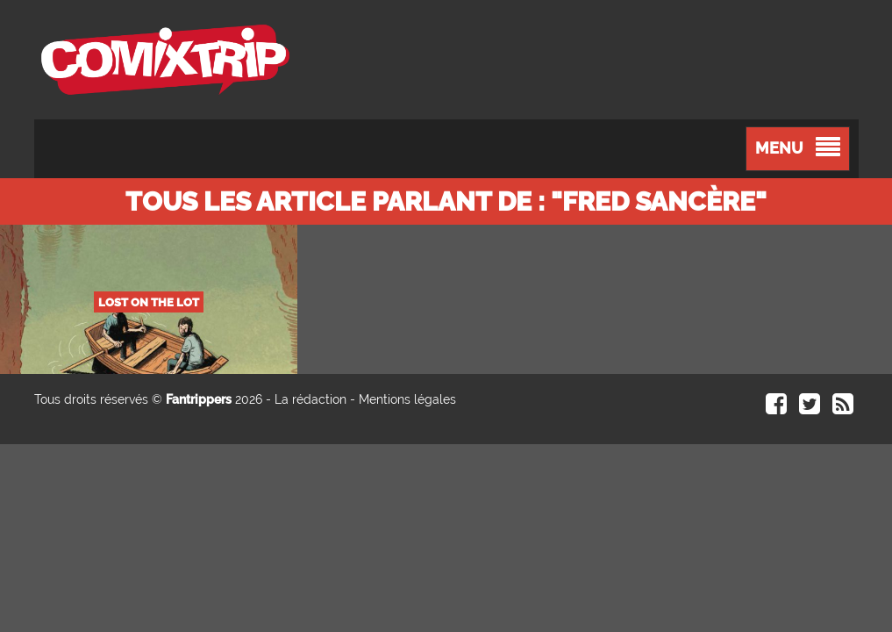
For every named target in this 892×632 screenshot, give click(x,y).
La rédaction (310, 399)
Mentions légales (407, 399)
